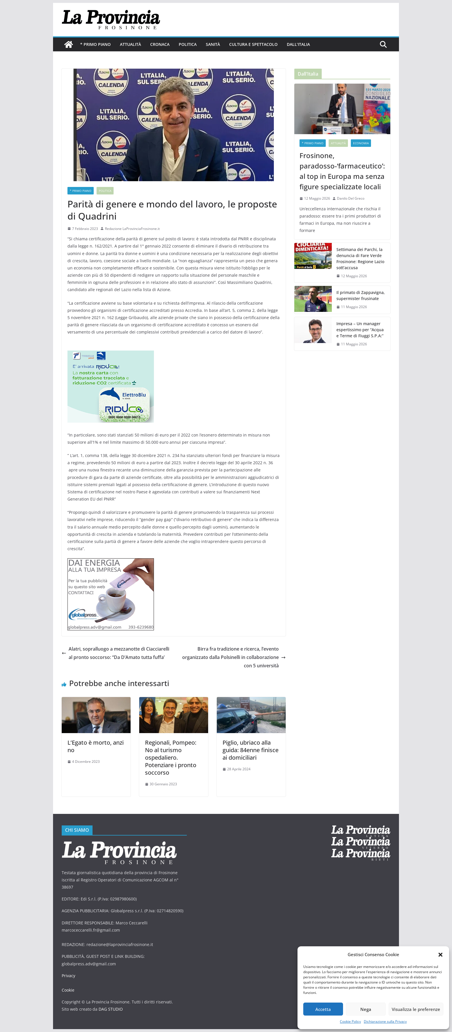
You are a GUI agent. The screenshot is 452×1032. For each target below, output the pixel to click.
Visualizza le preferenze (416, 1009)
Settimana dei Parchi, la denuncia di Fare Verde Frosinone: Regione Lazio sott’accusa (360, 258)
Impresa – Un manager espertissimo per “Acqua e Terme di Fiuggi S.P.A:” (360, 329)
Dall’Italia (298, 44)
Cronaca (160, 44)
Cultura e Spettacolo (253, 44)
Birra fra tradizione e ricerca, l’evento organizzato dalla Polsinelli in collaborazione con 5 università (234, 657)
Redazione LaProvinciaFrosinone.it (132, 228)
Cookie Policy (350, 1021)
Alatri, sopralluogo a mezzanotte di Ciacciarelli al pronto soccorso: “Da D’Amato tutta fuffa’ (115, 653)
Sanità (213, 44)
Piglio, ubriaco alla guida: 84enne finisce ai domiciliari (250, 750)
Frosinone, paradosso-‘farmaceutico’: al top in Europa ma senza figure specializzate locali (342, 171)
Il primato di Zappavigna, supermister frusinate (360, 295)
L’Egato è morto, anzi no (95, 746)
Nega (365, 1009)
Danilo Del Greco (350, 198)
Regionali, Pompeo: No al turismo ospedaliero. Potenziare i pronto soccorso (170, 757)
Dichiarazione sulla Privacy (385, 1021)
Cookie (68, 990)
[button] (440, 955)
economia (361, 143)
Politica (188, 44)
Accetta (323, 1009)
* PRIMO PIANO (95, 44)
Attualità (130, 44)
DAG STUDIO (111, 1009)
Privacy (68, 975)
